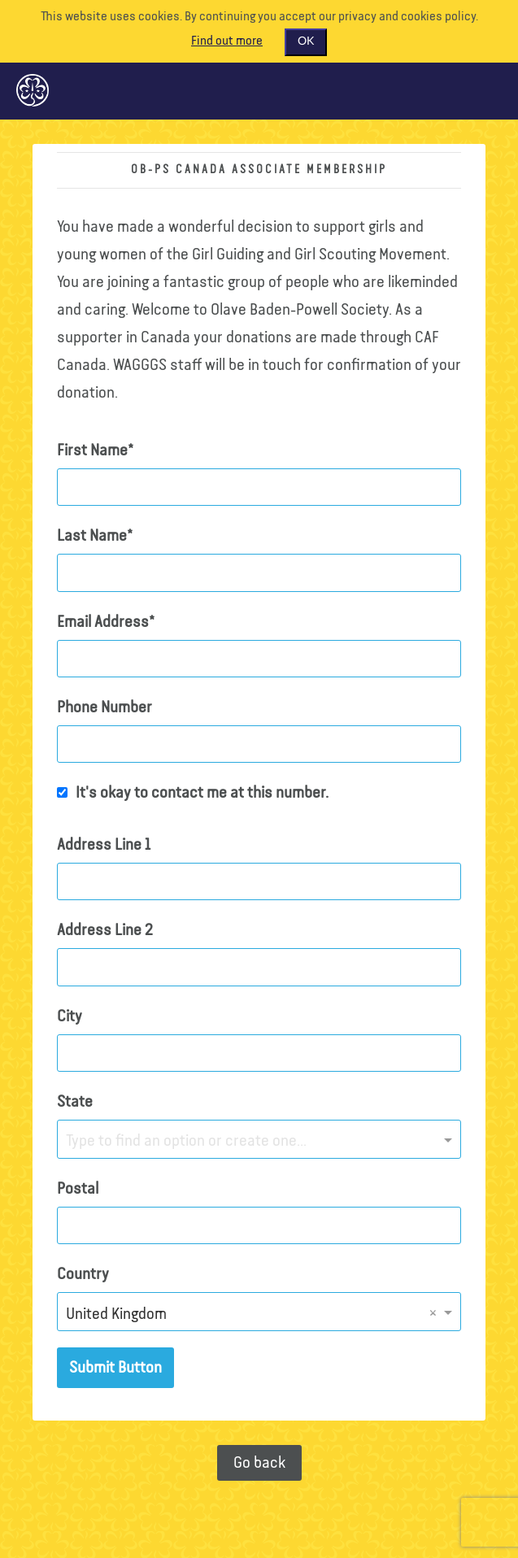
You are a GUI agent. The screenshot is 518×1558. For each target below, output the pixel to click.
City (69, 1016)
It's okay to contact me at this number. (202, 793)
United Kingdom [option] (116, 1314)
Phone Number (104, 707)
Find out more (227, 41)
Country (83, 1274)
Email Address (103, 622)
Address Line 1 (103, 845)
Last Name (92, 536)
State (75, 1102)
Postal (77, 1189)
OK (306, 41)
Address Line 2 (105, 930)
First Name (92, 450)
